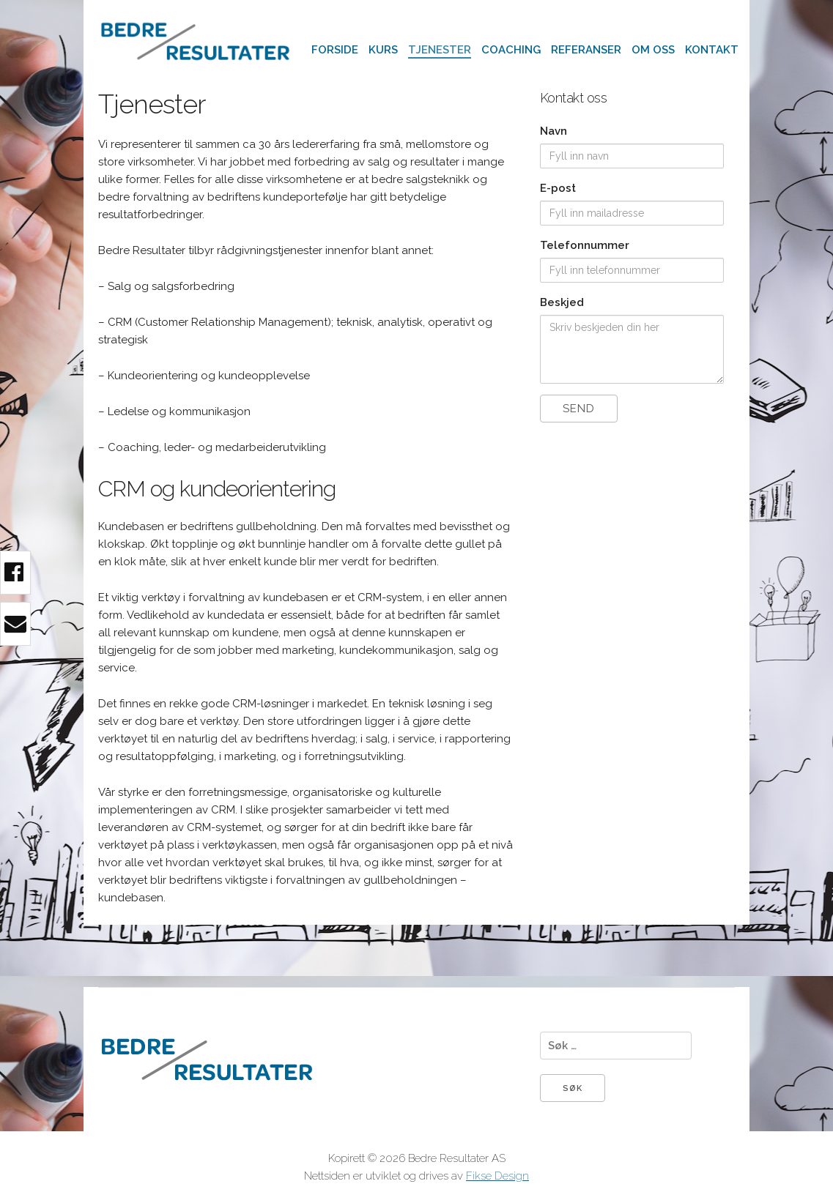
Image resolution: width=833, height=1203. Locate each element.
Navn (553, 131)
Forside (334, 49)
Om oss (653, 49)
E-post (558, 188)
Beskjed (562, 302)
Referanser (586, 49)
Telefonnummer (584, 245)
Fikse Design (497, 1175)
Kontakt (711, 49)
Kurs (383, 49)
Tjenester (439, 49)
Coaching (511, 49)
